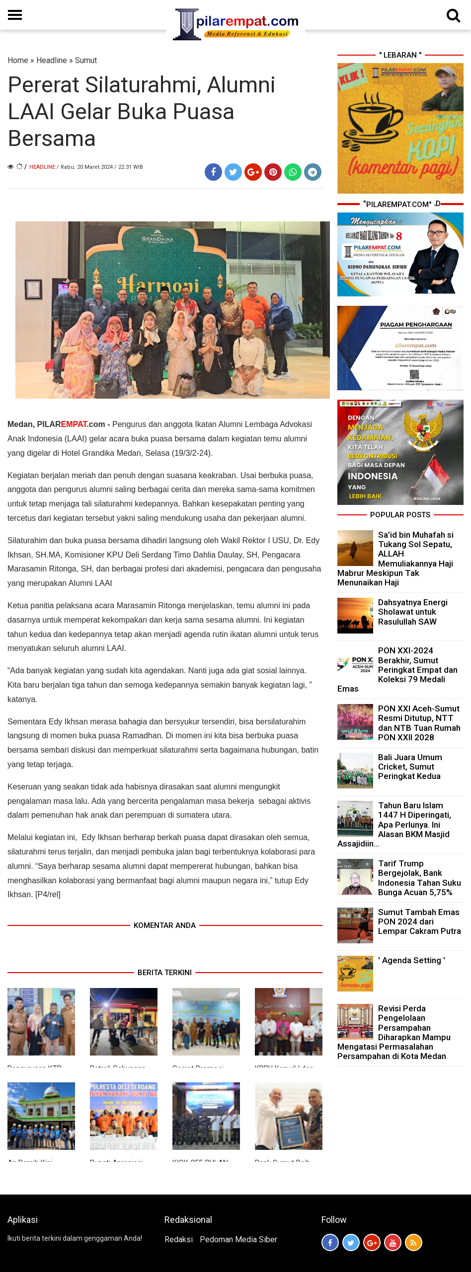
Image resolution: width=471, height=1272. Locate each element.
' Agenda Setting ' (411, 960)
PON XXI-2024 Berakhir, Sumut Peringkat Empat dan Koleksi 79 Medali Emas (397, 669)
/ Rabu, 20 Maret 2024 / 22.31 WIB (100, 167)
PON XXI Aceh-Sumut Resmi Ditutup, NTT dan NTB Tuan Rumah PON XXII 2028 (419, 723)
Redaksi (178, 1239)
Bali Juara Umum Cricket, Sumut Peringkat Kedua (410, 766)
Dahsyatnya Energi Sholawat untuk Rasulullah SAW (413, 611)
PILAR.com (72, 424)
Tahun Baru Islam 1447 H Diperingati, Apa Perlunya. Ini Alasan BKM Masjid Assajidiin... (394, 824)
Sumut (86, 60)
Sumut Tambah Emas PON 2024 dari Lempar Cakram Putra (419, 921)
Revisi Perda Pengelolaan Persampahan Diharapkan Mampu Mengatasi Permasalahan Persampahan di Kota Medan (394, 1032)
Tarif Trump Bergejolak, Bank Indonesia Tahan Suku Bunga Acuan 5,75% (419, 877)
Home (17, 60)
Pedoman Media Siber (238, 1239)
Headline (51, 60)
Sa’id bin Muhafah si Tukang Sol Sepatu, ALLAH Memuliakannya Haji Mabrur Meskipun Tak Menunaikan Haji (395, 558)
